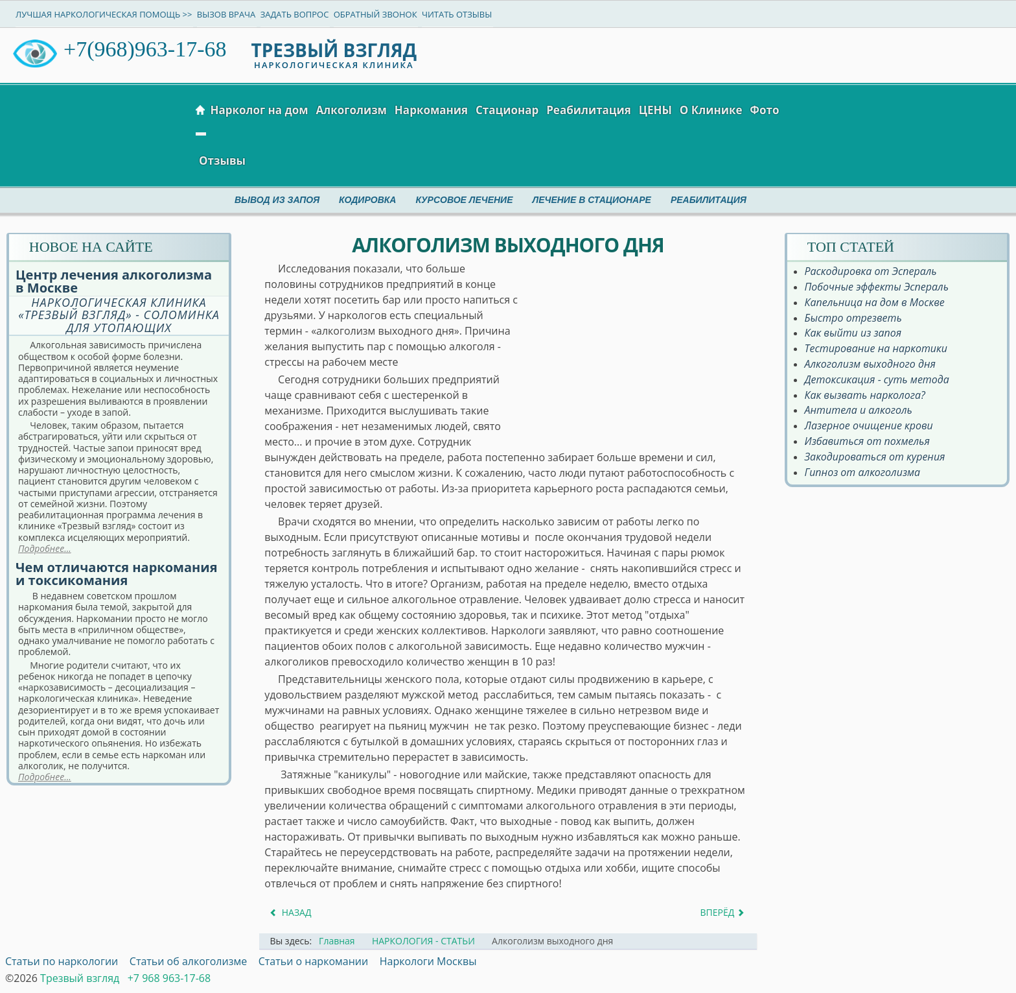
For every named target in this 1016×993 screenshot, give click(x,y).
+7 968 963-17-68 (169, 978)
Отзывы (222, 160)
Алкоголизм (351, 109)
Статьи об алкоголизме (188, 961)
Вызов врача (226, 14)
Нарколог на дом (259, 109)
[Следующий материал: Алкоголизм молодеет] (723, 912)
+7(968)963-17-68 (145, 49)
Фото (764, 109)
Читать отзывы (457, 14)
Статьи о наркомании (313, 961)
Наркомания (431, 109)
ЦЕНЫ (655, 109)
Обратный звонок (375, 14)
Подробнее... (44, 548)
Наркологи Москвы (428, 961)
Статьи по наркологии (61, 961)
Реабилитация (588, 109)
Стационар (507, 109)
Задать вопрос (294, 14)
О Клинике (711, 109)
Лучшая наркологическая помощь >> (104, 14)
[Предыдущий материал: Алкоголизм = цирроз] (289, 912)
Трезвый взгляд (79, 978)
